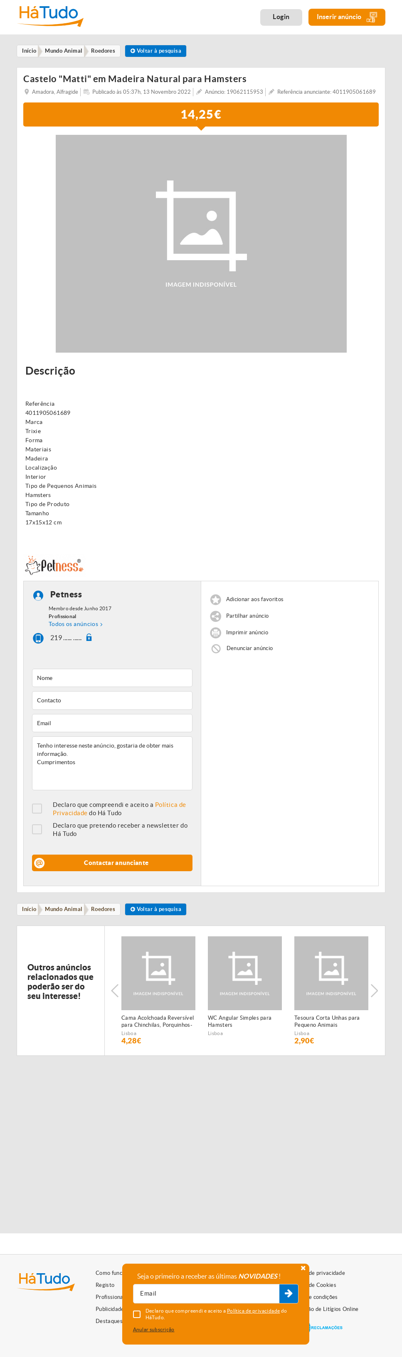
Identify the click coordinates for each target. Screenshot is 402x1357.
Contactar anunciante (116, 864)
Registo (105, 1285)
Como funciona (114, 1273)
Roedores (109, 912)
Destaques (109, 1321)
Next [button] (375, 993)
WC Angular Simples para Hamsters (239, 1024)
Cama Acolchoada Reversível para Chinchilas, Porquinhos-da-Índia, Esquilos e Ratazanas (157, 1025)
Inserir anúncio (347, 17)
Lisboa (128, 1036)
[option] (158, 993)
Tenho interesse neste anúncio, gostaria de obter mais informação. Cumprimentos (112, 765)
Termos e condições (313, 1297)
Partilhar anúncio (247, 618)
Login (281, 16)
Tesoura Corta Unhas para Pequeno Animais (327, 1024)
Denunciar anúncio (250, 650)
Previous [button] (114, 993)
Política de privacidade (317, 1273)
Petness (66, 596)
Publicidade (110, 1309)
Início (31, 912)
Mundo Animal (67, 912)
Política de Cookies (312, 1285)
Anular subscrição (154, 1329)
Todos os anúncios (73, 625)
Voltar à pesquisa (164, 51)
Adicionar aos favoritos (255, 601)
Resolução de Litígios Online (324, 1309)
